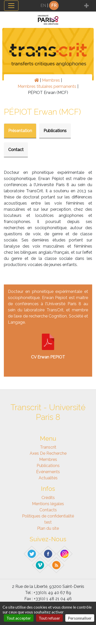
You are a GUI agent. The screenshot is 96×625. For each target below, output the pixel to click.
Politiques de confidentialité (48, 516)
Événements (48, 471)
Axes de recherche (48, 453)
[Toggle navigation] (11, 6)
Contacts (48, 509)
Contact (16, 149)
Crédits (48, 497)
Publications (55, 130)
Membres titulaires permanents (47, 86)
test (48, 522)
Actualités (48, 477)
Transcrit (48, 447)
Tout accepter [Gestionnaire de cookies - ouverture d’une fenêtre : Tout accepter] (18, 618)
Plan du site (48, 528)
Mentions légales (48, 503)
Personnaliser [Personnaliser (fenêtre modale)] (80, 618)
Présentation (20, 130)
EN (43, 5)
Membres (51, 80)
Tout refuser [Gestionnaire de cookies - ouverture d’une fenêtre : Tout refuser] (49, 618)
